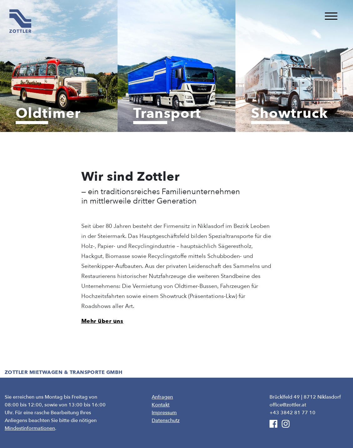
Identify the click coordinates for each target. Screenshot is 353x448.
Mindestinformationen (30, 428)
